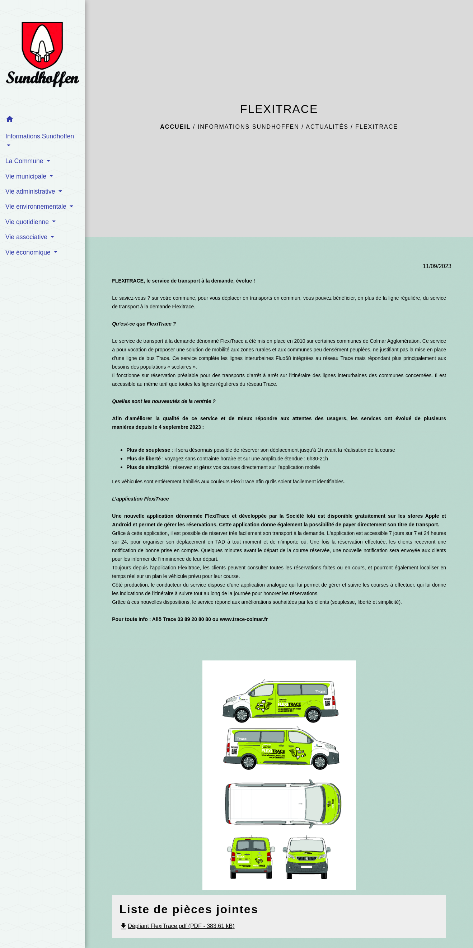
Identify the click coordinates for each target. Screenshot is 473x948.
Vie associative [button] (27, 237)
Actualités (327, 127)
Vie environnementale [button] (36, 206)
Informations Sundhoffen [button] (39, 136)
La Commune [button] (25, 161)
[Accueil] (42, 56)
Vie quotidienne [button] (28, 222)
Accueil (175, 127)
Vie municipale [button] (26, 176)
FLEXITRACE (376, 127)
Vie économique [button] (28, 252)
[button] (42, 120)
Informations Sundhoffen (248, 127)
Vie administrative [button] (31, 191)
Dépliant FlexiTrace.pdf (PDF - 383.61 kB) (176, 926)
